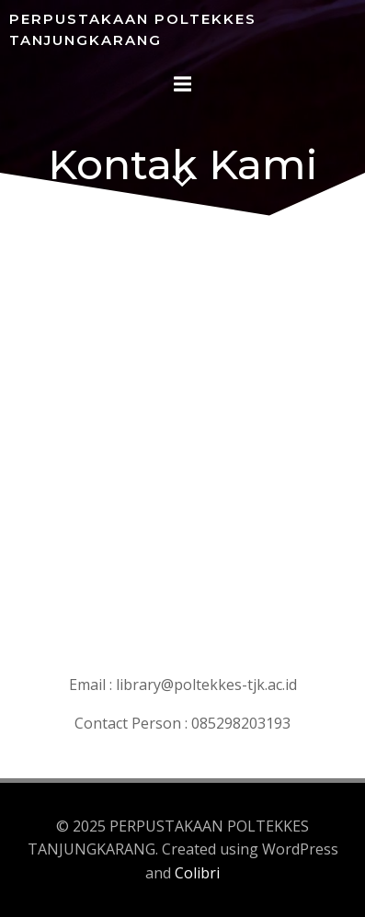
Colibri (197, 873)
